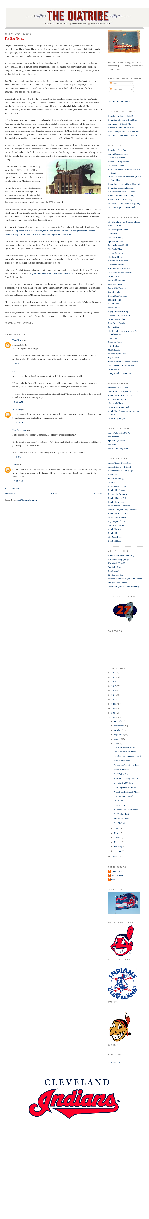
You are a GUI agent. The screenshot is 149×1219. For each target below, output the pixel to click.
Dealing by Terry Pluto (118, 448)
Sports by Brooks (115, 567)
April (116, 837)
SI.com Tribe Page (116, 478)
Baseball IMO (114, 529)
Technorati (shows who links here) (123, 586)
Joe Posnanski (114, 436)
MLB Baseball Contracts (119, 505)
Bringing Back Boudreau (119, 268)
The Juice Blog (115, 537)
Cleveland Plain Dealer (118, 150)
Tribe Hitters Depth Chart (119, 466)
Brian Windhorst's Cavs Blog (121, 555)
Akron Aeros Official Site (119, 123)
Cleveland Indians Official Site (122, 116)
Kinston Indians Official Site (121, 127)
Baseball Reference (116, 490)
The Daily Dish (115, 249)
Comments (116, 89)
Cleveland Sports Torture (119, 315)
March (117, 842)
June (116, 828)
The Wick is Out (121, 774)
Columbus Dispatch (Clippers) (121, 188)
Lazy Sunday (119, 805)
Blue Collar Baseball (117, 323)
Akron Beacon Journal (118, 153)
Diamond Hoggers (116, 342)
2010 (113, 699)
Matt (14, 464)
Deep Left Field (115, 307)
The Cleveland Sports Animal (121, 365)
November (119, 725)
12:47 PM (17, 481)
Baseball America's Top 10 (120, 395)
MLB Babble (114, 349)
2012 (113, 690)
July (116, 743)
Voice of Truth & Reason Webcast (123, 361)
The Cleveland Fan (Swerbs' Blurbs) (124, 221)
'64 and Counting (115, 253)
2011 (113, 695)
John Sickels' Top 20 (117, 399)
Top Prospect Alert (116, 525)
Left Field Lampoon (117, 280)
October (118, 730)
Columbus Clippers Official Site (122, 120)
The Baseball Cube (116, 403)
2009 (113, 704)
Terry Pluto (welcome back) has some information (51, 273)
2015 (113, 677)
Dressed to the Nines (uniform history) (125, 578)
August (117, 739)
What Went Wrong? (122, 760)
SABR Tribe (113, 303)
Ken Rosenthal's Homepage (120, 470)
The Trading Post (121, 814)
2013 (113, 686)
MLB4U (112, 482)
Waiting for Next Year (118, 260)
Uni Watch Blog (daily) (118, 559)
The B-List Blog (115, 237)
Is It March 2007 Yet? (123, 783)
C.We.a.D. (112, 338)
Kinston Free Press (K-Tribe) (121, 195)
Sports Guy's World (116, 440)
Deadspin (112, 444)
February (118, 846)
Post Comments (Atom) (27, 500)
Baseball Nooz (114, 541)
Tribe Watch (113, 369)
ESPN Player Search (117, 486)
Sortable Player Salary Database (122, 509)
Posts (113, 83)
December (119, 721)
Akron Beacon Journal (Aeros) (121, 191)
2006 (113, 717)
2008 (113, 708)
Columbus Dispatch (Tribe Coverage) (125, 184)
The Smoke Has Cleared (124, 747)
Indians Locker (114, 299)
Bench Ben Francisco (117, 296)
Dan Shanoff (113, 571)
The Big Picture (14, 38)
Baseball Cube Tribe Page (119, 513)
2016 (113, 672)
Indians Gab (113, 327)
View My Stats (114, 1062)
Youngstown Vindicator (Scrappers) (124, 203)
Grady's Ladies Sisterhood (120, 373)
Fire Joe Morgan (115, 575)
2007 (113, 713)
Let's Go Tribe (114, 225)
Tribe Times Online (116, 319)
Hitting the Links (121, 818)
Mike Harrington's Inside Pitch (121, 207)
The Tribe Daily (115, 257)
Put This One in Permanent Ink (127, 756)
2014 (113, 681)
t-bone (15, 371)
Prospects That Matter (118, 387)
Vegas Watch (114, 357)
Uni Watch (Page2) (116, 563)
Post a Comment (12, 488)
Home (54, 493)
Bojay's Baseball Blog (118, 311)
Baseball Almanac (116, 502)
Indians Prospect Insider (119, 245)
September (119, 734)
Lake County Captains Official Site (123, 131)
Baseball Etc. (114, 533)
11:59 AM (17, 422)
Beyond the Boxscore (117, 494)
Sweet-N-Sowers (121, 769)
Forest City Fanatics (117, 288)
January (118, 851)
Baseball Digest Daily (118, 498)
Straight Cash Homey (117, 582)
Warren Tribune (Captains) (120, 199)
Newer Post (10, 493)
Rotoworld (113, 474)
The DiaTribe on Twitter (119, 101)
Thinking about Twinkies (125, 787)
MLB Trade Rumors (117, 517)
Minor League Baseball (118, 407)
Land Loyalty (114, 292)
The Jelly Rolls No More (125, 751)
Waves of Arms (115, 284)
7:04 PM (17, 363)
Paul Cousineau (19, 430)
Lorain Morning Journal (118, 161)
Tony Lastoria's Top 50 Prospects (123, 391)
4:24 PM (17, 457)
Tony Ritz (16, 340)
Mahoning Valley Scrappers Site (122, 135)
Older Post (97, 493)
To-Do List (118, 800)
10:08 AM (17, 402)
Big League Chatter (117, 521)
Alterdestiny (113, 346)
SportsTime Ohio (115, 241)
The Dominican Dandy (124, 796)
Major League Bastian (118, 229)
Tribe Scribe (113, 276)
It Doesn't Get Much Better (126, 809)
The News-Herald (116, 165)
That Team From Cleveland (120, 272)
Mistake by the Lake (117, 353)
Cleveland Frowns (116, 264)
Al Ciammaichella (117, 871)
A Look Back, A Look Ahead (126, 792)
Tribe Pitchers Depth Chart (120, 463)
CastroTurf (113, 233)
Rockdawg (17, 409)
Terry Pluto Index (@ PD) (119, 433)
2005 (113, 856)
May (116, 833)
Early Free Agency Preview (126, 778)
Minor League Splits (117, 418)
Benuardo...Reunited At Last (126, 765)
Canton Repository (116, 157)
